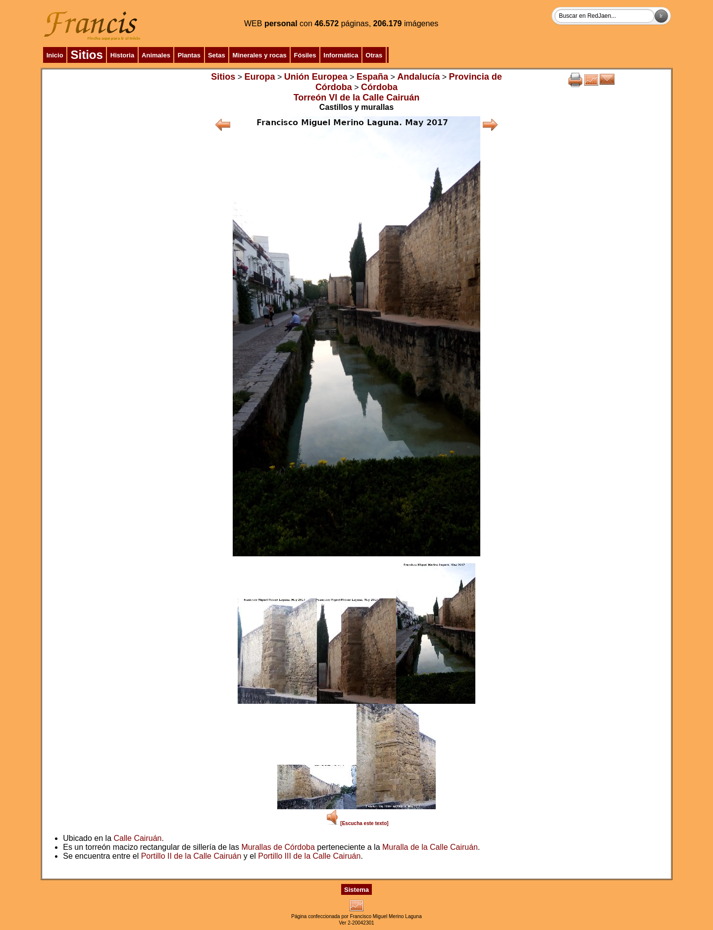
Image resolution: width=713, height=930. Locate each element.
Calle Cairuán (138, 838)
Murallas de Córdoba (278, 847)
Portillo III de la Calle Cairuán (309, 856)
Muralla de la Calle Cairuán (430, 847)
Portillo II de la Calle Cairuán (191, 856)
